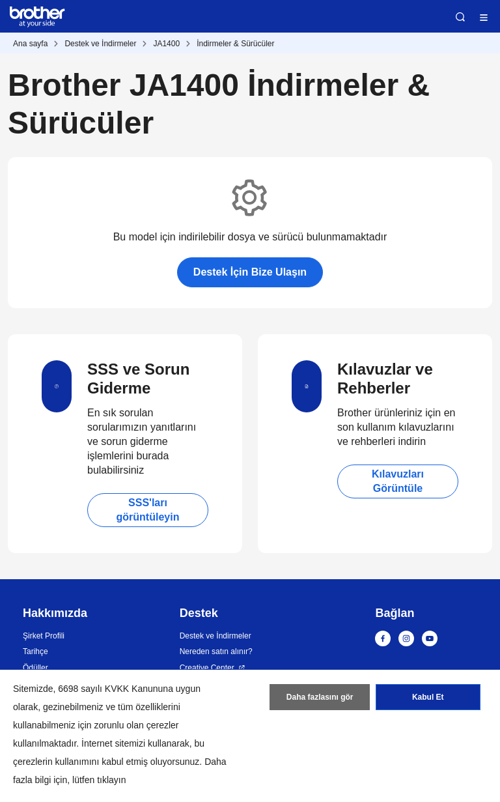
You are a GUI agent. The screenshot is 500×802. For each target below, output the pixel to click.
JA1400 (166, 43)
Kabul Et (428, 697)
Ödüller (35, 667)
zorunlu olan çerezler (136, 725)
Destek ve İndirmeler (100, 43)
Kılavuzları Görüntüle (398, 481)
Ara (460, 16)
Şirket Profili (43, 635)
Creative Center (207, 667)
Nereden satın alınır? (216, 651)
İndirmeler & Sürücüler (235, 43)
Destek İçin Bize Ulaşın (250, 272)
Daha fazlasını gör (320, 697)
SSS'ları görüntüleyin (148, 510)
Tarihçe (35, 651)
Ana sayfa (30, 43)
